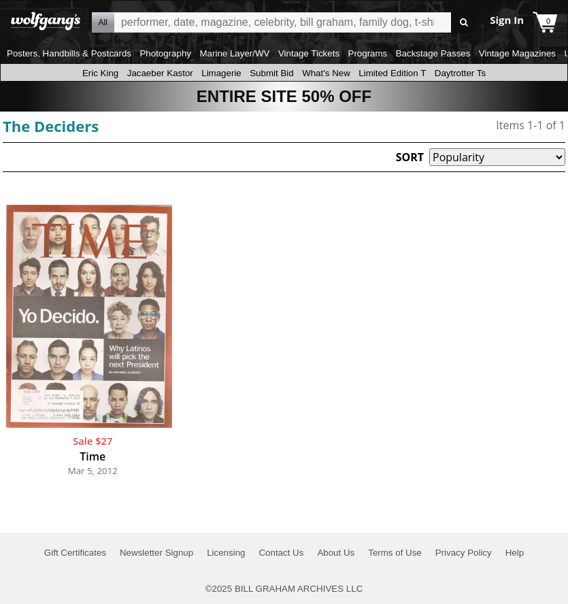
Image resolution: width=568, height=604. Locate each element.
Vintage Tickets (308, 53)
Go (463, 22)
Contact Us (280, 553)
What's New (326, 73)
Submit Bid (271, 73)
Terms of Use (395, 553)
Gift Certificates (75, 553)
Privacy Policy (463, 553)
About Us (335, 553)
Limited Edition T (392, 73)
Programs (368, 53)
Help (514, 553)
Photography (165, 53)
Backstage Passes (433, 53)
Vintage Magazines (517, 53)
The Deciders (51, 126)
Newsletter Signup (156, 553)
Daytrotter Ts (460, 73)
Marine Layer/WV (234, 53)
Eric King (100, 73)
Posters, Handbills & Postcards (69, 53)
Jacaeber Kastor (160, 73)
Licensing (226, 553)
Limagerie (221, 73)
